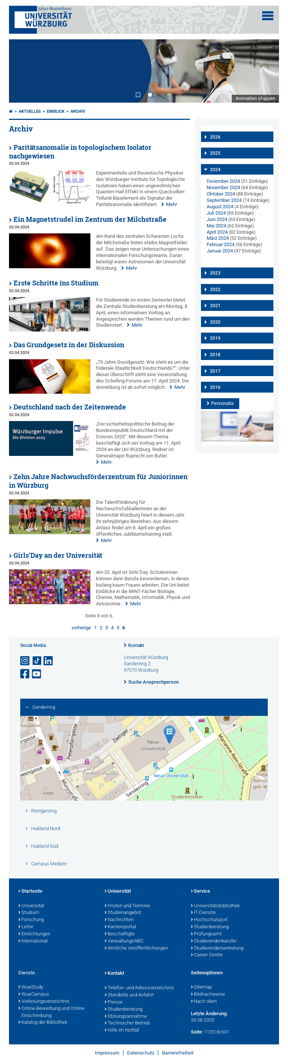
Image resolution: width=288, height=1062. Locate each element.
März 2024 (218, 238)
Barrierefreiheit (178, 1053)
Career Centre (207, 955)
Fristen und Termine (127, 906)
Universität (31, 906)
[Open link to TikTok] (37, 661)
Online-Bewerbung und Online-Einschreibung (52, 1012)
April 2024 (217, 232)
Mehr (171, 204)
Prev (22, 71)
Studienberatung (210, 927)
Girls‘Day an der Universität (58, 555)
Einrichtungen (34, 934)
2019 (215, 338)
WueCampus (33, 994)
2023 (215, 273)
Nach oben (204, 1001)
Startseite (30, 891)
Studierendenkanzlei (214, 941)
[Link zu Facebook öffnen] (25, 674)
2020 (215, 322)
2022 (215, 289)
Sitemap (201, 987)
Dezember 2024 (223, 181)
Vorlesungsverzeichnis (43, 1001)
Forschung (31, 920)
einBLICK (55, 111)
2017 (215, 371)
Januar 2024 (220, 251)
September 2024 (224, 200)
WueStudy (30, 987)
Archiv (77, 111)
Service (200, 891)
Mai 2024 (216, 226)
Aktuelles (30, 111)
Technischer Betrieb (127, 1023)
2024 (215, 169)
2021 (215, 305)
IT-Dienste (203, 913)
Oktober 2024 (221, 194)
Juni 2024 (217, 219)
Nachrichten (119, 920)
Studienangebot (123, 913)
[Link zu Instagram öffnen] (25, 661)
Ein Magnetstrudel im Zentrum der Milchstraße (90, 219)
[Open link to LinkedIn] (49, 661)
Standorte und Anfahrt (129, 995)
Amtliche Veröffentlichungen (136, 948)
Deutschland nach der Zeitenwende (70, 407)
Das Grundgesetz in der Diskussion (69, 345)
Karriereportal (120, 927)
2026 (215, 137)
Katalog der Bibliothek (42, 1022)
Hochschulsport (209, 920)
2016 (215, 387)
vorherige (81, 627)
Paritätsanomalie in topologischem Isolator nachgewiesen (80, 151)
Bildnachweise (208, 994)
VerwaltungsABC (124, 941)
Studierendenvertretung (217, 948)
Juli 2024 (216, 213)
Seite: (197, 1032)
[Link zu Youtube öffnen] (37, 674)
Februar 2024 (220, 244)
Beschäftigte (120, 934)
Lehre (25, 927)
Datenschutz (140, 1053)
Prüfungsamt (206, 934)
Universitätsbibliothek (215, 906)
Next (265, 71)
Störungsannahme (126, 1016)
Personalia (222, 403)
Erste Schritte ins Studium (56, 283)
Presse (114, 1002)
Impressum (107, 1053)
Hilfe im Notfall (122, 1030)
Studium (28, 913)
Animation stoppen (255, 98)
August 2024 (220, 206)
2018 (215, 354)
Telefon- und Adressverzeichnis (139, 988)
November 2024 (223, 187)
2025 (215, 153)
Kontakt (136, 645)
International (33, 941)
